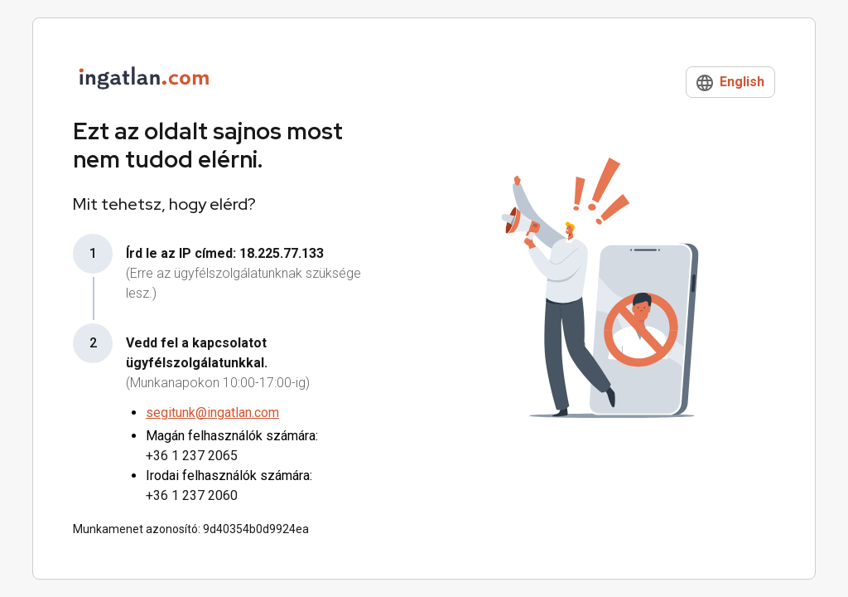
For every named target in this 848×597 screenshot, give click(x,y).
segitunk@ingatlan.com (212, 412)
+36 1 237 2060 (192, 495)
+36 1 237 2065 (192, 456)
